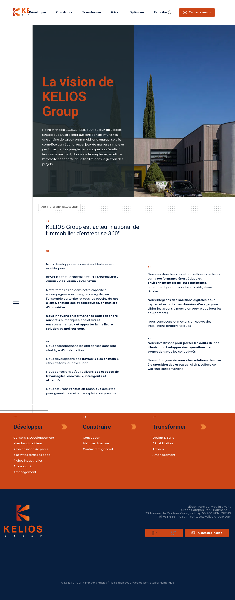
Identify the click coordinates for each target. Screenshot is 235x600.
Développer (38, 12)
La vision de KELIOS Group (65, 206)
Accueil (44, 206)
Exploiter (161, 12)
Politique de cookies (15, 406)
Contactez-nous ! (207, 533)
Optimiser (136, 12)
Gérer (115, 12)
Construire (64, 12)
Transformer (92, 12)
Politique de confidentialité (36, 406)
